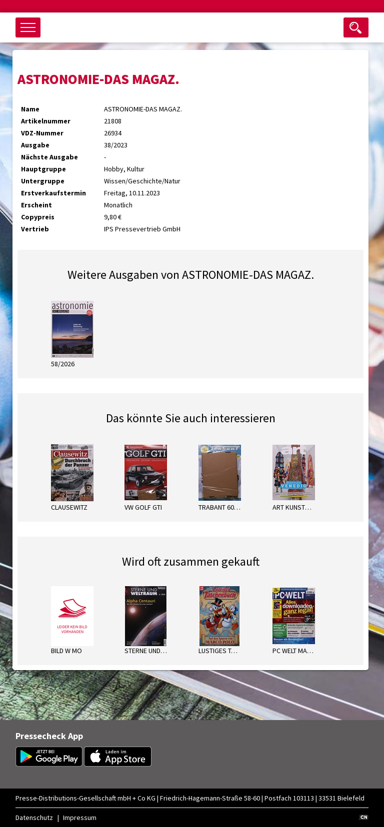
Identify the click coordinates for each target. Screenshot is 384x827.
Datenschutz (34, 817)
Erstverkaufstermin (53, 192)
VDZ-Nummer (42, 132)
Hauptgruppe (43, 168)
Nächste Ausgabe (49, 156)
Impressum (79, 817)
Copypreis (37, 216)
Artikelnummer (45, 120)
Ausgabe (35, 144)
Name (30, 108)
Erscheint (36, 204)
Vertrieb (35, 228)
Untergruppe (42, 180)
